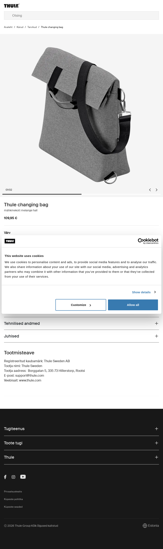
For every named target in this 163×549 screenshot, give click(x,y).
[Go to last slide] (150, 189)
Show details (141, 292)
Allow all (133, 305)
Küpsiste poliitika (13, 499)
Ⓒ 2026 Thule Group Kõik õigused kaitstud (31, 526)
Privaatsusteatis (13, 491)
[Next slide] (156, 189)
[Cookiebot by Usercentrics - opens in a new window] (140, 241)
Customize (81, 305)
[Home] (30, 6)
